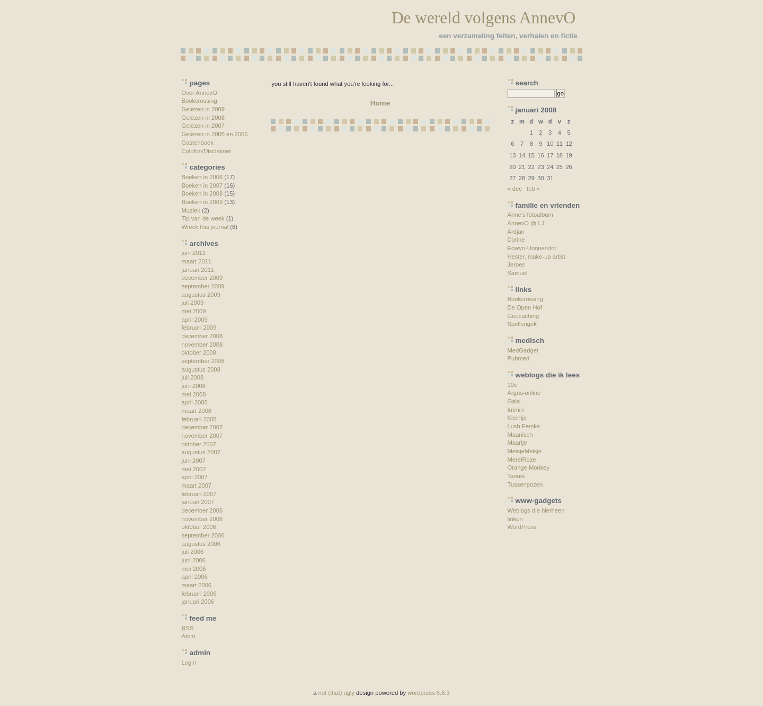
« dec (515, 189)
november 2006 (202, 519)
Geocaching (523, 316)
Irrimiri (516, 410)
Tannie (516, 476)
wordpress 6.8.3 (428, 693)
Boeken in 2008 (202, 193)
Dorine (516, 239)
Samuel (518, 273)
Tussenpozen (525, 484)
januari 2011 (198, 270)
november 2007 (202, 436)
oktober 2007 (199, 444)
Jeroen (517, 264)
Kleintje (517, 417)
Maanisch (520, 434)
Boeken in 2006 (202, 177)
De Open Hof (525, 307)
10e (513, 385)
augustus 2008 (201, 369)
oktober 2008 (199, 352)
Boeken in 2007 (202, 185)
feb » (533, 189)
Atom (189, 636)
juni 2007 (194, 460)
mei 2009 (194, 311)
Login (189, 662)
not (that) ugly (336, 693)
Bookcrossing (199, 101)
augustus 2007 (201, 452)
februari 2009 (199, 327)
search (527, 83)
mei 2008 (194, 394)
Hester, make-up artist (536, 256)
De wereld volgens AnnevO (483, 17)
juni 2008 (194, 386)
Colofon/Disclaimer (207, 151)
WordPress (522, 527)
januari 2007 (198, 502)
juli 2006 (193, 552)
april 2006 (195, 576)
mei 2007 (194, 469)
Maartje (517, 442)
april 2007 (195, 477)
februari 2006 (199, 593)
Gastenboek (198, 142)
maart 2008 (197, 411)
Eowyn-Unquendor (532, 248)
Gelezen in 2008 (203, 117)
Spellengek (522, 324)
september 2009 (203, 286)
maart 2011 (197, 261)
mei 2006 (194, 569)
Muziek (191, 210)
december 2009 (202, 278)
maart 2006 (197, 585)
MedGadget (523, 350)
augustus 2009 (201, 295)
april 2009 (195, 319)
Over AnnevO (199, 93)
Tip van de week (203, 218)
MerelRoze (522, 459)
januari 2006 (198, 601)
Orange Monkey (529, 467)
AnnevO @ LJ (526, 223)
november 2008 (202, 344)
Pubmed (519, 358)
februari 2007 (199, 494)
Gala (514, 401)
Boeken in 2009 (202, 202)
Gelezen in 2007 (203, 125)
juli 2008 (193, 377)
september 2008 (203, 361)
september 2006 (203, 535)
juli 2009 (193, 302)
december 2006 (202, 510)
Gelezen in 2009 (203, 109)
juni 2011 (194, 253)
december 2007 (202, 427)
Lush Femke (524, 426)
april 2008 (195, 402)
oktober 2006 (199, 527)
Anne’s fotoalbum (530, 214)
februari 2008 (199, 419)
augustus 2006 (201, 544)
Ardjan (516, 231)
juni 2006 (194, 560)
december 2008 (202, 336)
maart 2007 (197, 485)
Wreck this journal (205, 227)
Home (380, 103)
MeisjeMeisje (525, 451)
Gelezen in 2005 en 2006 (215, 134)
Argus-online (524, 393)
